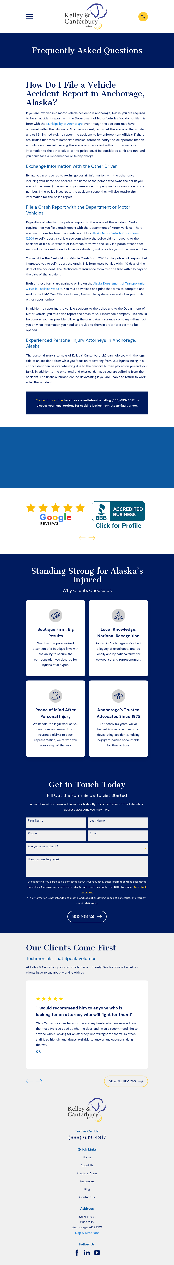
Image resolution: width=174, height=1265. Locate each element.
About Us (87, 1165)
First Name (35, 820)
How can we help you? (43, 859)
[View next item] (92, 537)
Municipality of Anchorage (64, 124)
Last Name (97, 820)
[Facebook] (77, 1253)
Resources (87, 1181)
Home (87, 1157)
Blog (87, 1189)
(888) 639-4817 (87, 1137)
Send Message (87, 916)
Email (93, 833)
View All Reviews (126, 1081)
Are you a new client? (43, 846)
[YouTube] (97, 1253)
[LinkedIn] (87, 1253)
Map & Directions (87, 1233)
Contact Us (87, 1197)
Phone (32, 833)
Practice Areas (87, 1173)
